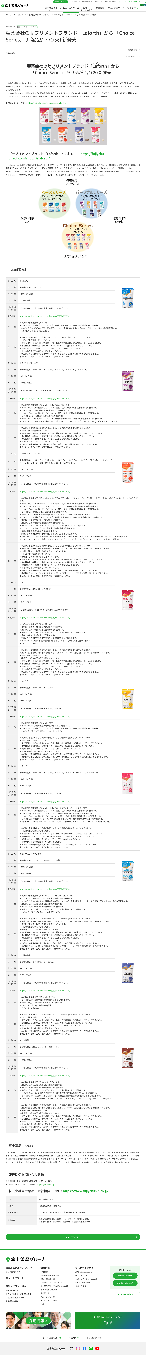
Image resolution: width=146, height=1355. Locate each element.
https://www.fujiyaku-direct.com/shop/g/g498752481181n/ (45, 889)
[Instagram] (78, 1349)
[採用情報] (38, 1321)
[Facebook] (84, 1349)
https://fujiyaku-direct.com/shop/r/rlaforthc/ (47, 103)
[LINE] (91, 1349)
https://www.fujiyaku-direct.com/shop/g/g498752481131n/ (45, 617)
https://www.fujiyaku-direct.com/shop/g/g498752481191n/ (45, 491)
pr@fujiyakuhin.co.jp (45, 1184)
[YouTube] (97, 1349)
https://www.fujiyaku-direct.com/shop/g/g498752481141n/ (45, 1075)
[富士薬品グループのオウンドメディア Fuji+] (107, 1321)
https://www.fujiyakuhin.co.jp (85, 1191)
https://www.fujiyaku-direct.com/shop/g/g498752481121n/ (45, 801)
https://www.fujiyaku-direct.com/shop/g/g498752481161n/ (45, 398)
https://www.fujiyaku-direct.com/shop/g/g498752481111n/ (45, 990)
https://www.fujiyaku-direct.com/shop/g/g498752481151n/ (45, 316)
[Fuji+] (139, 7)
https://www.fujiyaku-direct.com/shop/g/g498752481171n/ (45, 716)
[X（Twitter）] (71, 1349)
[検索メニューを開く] (141, 2)
